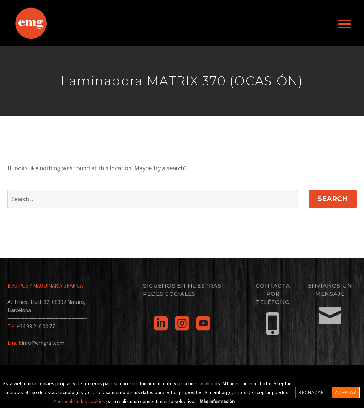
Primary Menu (344, 24)
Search (332, 199)
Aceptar (346, 392)
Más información (217, 401)
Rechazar (312, 392)
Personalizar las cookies (79, 401)
